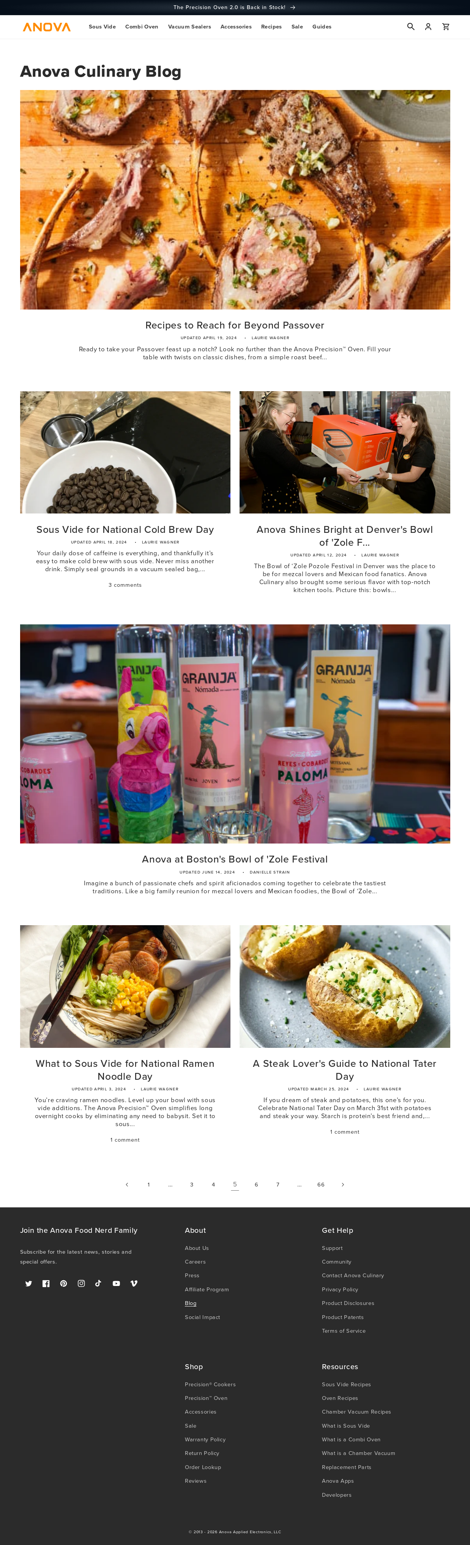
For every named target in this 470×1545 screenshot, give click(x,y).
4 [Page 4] (213, 1184)
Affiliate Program (207, 1289)
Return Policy (202, 1453)
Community (337, 1261)
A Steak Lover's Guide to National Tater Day (345, 1070)
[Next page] (342, 1184)
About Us (197, 1248)
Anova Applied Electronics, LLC (250, 1532)
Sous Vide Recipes (346, 1384)
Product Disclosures (348, 1303)
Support (332, 1248)
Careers (195, 1261)
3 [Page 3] (192, 1184)
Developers (337, 1495)
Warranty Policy (205, 1439)
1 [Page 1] (149, 1184)
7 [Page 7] (278, 1184)
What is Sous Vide (346, 1426)
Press (192, 1275)
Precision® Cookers (210, 1384)
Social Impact (202, 1317)
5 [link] (235, 1184)
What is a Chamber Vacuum (358, 1453)
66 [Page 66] (321, 1184)
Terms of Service (344, 1331)
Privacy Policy (340, 1289)
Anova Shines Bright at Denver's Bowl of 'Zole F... (345, 536)
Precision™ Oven (206, 1398)
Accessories (201, 1412)
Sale (191, 1426)
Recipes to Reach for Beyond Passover (235, 325)
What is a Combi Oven (351, 1439)
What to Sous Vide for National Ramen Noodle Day (125, 1070)
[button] (102, 27)
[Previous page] (127, 1184)
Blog (191, 1303)
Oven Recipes (340, 1398)
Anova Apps (338, 1481)
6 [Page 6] (257, 1184)
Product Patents (343, 1317)
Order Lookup (203, 1467)
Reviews (196, 1481)
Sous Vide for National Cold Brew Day (125, 529)
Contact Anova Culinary (353, 1275)
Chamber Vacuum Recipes (356, 1412)
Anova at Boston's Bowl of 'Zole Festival (235, 859)
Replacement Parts (347, 1467)
